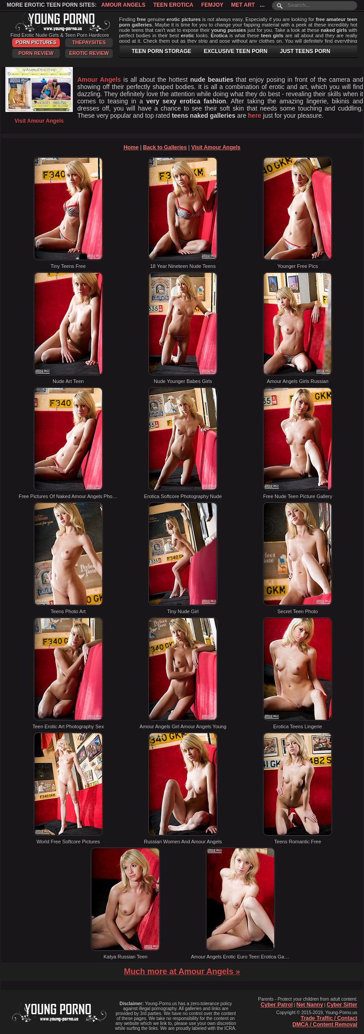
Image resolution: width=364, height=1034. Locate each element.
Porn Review (35, 53)
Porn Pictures (36, 42)
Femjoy (212, 5)
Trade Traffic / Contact (329, 1018)
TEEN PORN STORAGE (161, 51)
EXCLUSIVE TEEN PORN (235, 51)
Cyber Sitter (342, 1005)
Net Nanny (309, 1005)
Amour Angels (123, 5)
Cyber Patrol (277, 1005)
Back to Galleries (164, 147)
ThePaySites (89, 42)
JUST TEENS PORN (305, 51)
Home (131, 147)
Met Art (243, 5)
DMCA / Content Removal (325, 1024)
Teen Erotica (173, 5)
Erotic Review (89, 53)
